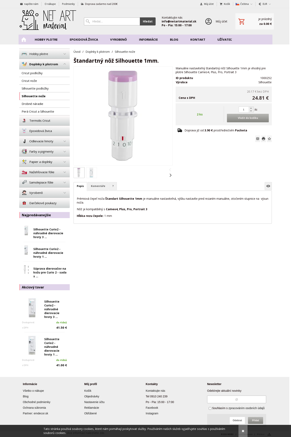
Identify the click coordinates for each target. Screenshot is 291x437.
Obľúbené (90, 413)
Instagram (152, 413)
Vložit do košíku (248, 118)
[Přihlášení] (215, 21)
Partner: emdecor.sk (35, 413)
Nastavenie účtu (94, 402)
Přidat (255, 420)
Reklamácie (91, 407)
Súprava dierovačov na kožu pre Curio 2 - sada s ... (49, 272)
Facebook (152, 407)
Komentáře (98, 186)
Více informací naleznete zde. (86, 433)
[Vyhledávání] (112, 21)
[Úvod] (47, 21)
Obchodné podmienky (36, 402)
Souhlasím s (237, 408)
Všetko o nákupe (33, 390)
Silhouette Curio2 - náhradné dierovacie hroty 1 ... (48, 253)
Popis (80, 186)
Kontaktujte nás (155, 390)
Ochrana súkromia (34, 407)
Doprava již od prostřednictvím (216, 130)
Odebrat (237, 420)
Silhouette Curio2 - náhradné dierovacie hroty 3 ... (48, 233)
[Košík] (254, 21)
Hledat (148, 21)
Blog (25, 396)
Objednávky (91, 396)
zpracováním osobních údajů (246, 408)
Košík (87, 390)
